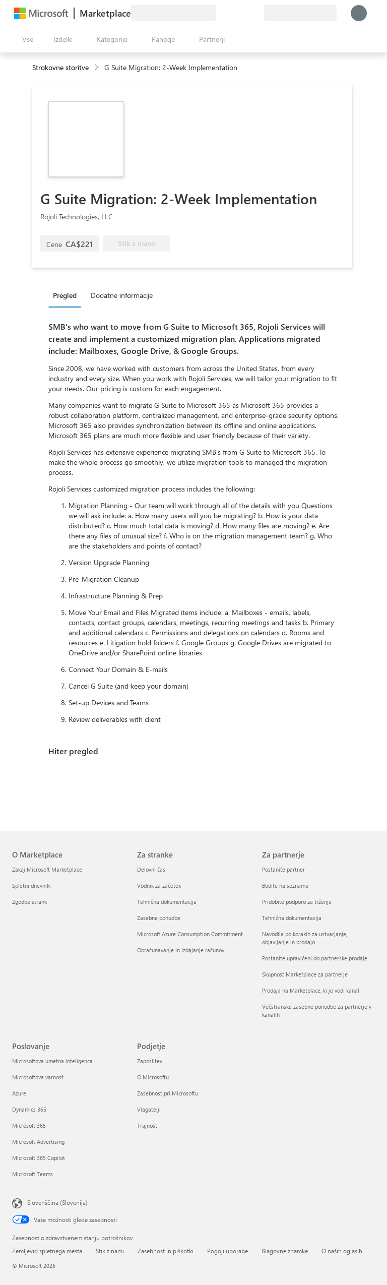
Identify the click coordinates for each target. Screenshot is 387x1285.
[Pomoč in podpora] (232, 13)
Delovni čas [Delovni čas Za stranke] (151, 869)
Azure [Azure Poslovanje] (19, 1093)
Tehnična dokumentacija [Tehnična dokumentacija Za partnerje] (291, 918)
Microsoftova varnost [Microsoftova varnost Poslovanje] (37, 1077)
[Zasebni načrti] (256, 13)
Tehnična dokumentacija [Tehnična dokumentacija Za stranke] (167, 901)
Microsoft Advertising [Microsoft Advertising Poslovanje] (38, 1141)
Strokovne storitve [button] (60, 67)
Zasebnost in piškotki (166, 1251)
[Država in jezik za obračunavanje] (300, 13)
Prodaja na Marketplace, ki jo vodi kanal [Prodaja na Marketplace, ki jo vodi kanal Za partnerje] (310, 990)
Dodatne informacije (122, 295)
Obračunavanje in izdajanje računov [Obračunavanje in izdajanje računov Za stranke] (180, 950)
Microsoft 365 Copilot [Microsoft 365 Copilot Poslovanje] (38, 1157)
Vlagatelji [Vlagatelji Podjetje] (149, 1109)
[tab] (67, 295)
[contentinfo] (97, 68)
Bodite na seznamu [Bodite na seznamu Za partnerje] (285, 885)
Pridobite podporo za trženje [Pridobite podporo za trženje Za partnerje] (297, 901)
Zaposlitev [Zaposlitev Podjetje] (149, 1061)
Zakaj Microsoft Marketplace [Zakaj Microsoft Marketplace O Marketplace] (47, 869)
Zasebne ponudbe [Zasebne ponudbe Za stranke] (158, 918)
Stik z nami (110, 1251)
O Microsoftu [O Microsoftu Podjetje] (153, 1077)
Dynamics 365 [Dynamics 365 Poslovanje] (29, 1109)
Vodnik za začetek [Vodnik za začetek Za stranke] (159, 885)
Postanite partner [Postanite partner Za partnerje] (283, 869)
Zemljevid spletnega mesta (47, 1251)
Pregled (65, 295)
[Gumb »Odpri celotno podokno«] (25, 39)
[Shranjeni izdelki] (244, 13)
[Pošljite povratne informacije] (220, 13)
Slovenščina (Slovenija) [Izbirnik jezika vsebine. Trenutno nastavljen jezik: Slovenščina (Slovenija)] (57, 1202)
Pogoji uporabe (227, 1251)
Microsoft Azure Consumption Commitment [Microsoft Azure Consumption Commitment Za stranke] (190, 934)
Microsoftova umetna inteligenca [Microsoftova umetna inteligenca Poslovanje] (52, 1061)
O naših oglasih (341, 1251)
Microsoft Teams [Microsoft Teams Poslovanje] (32, 1174)
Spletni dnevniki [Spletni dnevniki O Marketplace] (31, 885)
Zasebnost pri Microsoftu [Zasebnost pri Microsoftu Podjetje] (167, 1093)
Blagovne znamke (285, 1251)
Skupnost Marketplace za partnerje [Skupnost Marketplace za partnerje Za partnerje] (305, 974)
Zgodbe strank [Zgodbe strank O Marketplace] (29, 901)
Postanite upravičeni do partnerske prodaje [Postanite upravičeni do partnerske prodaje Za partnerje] (314, 958)
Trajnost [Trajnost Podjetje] (147, 1125)
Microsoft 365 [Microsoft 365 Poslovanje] (29, 1125)
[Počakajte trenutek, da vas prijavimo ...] (359, 13)
